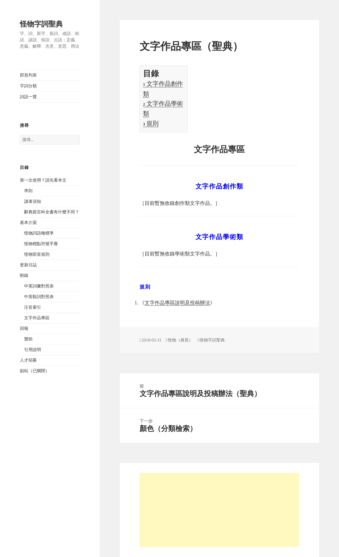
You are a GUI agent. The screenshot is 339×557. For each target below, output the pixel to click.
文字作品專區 (37, 318)
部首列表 (28, 75)
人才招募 (28, 360)
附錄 (24, 275)
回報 (24, 328)
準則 (28, 190)
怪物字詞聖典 (41, 24)
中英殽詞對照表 (39, 296)
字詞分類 (28, 86)
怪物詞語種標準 (39, 233)
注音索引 (32, 307)
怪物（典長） (180, 340)
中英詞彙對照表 (39, 286)
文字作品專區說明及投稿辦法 (177, 303)
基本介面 (28, 222)
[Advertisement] (219, 510)
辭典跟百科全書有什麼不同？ (51, 212)
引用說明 (32, 349)
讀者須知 (32, 201)
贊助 (28, 339)
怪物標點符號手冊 (41, 243)
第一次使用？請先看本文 (43, 180)
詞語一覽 (28, 97)
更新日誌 (28, 265)
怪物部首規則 (37, 254)
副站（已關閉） (35, 371)
